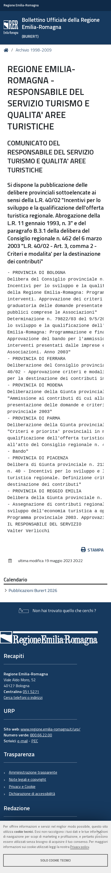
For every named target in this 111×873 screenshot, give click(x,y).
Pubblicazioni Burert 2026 (33, 590)
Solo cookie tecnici (55, 860)
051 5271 (31, 691)
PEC (34, 741)
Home (7, 50)
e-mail (22, 741)
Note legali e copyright (27, 779)
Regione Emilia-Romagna (21, 5)
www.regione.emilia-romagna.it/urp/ (50, 729)
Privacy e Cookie (22, 786)
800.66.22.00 (41, 735)
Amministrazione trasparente (33, 772)
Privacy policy (79, 846)
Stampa (92, 550)
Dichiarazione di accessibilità (32, 793)
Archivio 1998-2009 (34, 50)
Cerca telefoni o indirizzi (23, 697)
